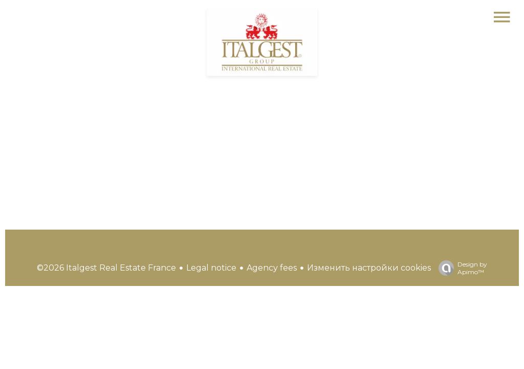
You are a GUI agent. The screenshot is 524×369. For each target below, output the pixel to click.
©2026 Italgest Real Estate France (106, 268)
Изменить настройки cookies (369, 268)
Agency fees (272, 268)
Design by (460, 268)
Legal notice (211, 268)
